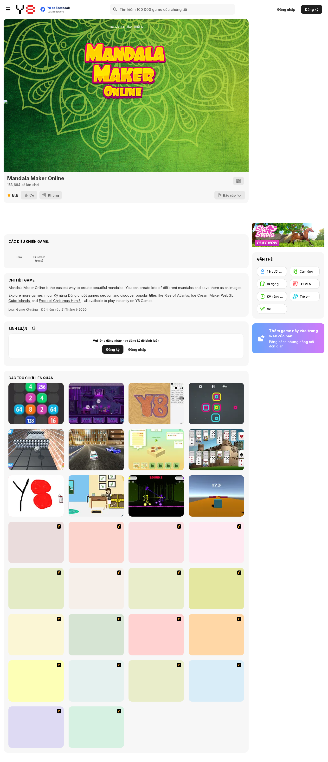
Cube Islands (19, 300)
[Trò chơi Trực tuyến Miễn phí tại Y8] (25, 9)
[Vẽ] (272, 309)
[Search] (115, 9)
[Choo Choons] (36, 727)
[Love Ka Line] (216, 588)
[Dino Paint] (36, 681)
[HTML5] (305, 284)
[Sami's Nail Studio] (96, 634)
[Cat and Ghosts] (96, 403)
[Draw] (156, 542)
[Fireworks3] (216, 681)
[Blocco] (156, 449)
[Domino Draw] (216, 634)
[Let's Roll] (36, 449)
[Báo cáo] (229, 195)
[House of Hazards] (96, 496)
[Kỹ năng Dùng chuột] (272, 296)
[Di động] (272, 284)
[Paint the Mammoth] (96, 681)
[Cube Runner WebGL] (216, 496)
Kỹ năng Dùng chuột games (76, 295)
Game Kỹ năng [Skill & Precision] (27, 309)
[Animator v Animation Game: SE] (156, 634)
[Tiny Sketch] (36, 496)
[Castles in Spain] (216, 449)
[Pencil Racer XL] (36, 588)
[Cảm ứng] (305, 271)
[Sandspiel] (156, 403)
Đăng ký (311, 9)
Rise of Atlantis (176, 295)
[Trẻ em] (305, 296)
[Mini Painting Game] (96, 727)
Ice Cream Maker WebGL (212, 295)
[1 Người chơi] (272, 271)
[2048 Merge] (36, 403)
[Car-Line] (36, 634)
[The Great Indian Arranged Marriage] (216, 542)
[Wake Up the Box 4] (156, 681)
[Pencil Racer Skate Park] (156, 588)
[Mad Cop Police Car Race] (96, 449)
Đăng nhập (286, 9)
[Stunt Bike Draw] (36, 542)
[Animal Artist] (96, 588)
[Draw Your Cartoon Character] (96, 542)
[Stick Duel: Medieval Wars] (156, 496)
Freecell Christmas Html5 (60, 300)
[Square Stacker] (216, 403)
